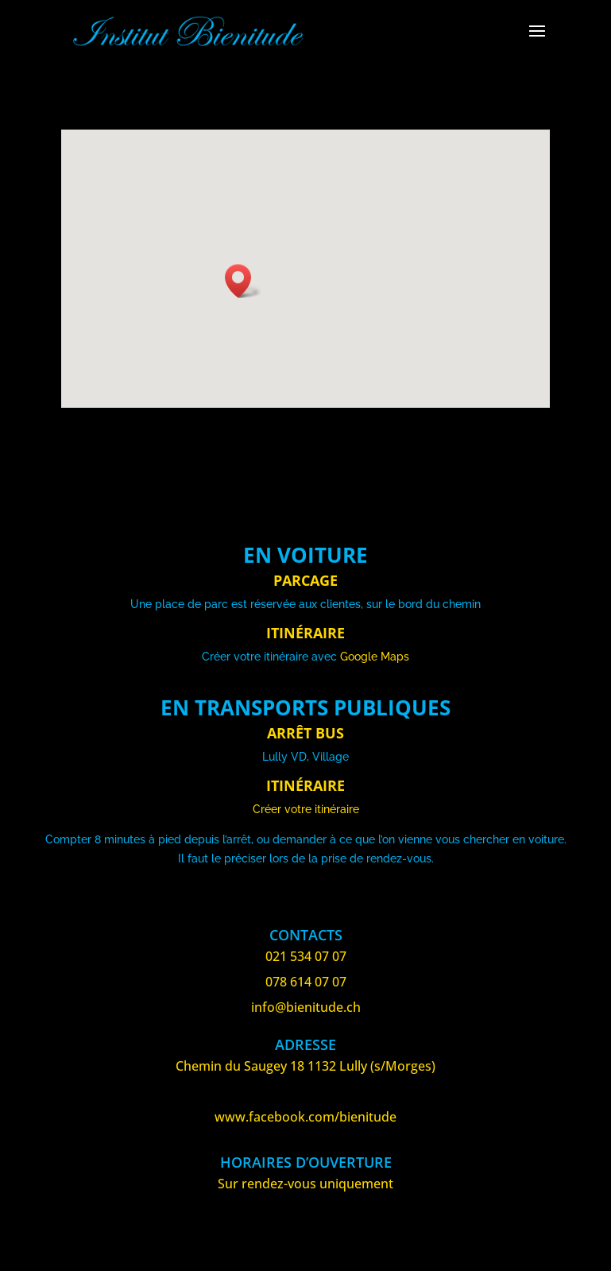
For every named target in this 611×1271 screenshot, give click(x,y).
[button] (243, 281)
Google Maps (374, 656)
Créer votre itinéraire (306, 809)
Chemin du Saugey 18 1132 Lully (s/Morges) (305, 1066)
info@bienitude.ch (306, 1007)
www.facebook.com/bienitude (305, 1117)
